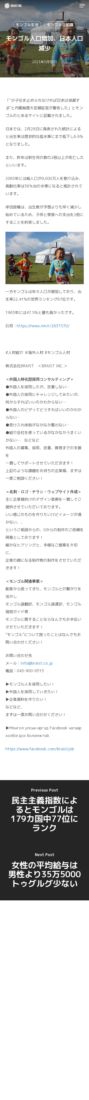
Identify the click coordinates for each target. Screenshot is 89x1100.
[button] (82, 5)
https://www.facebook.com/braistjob (39, 749)
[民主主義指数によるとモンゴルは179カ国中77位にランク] (44, 810)
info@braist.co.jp (37, 663)
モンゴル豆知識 (60, 24)
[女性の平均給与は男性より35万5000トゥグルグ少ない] (44, 870)
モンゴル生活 (27, 24)
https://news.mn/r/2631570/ (43, 325)
